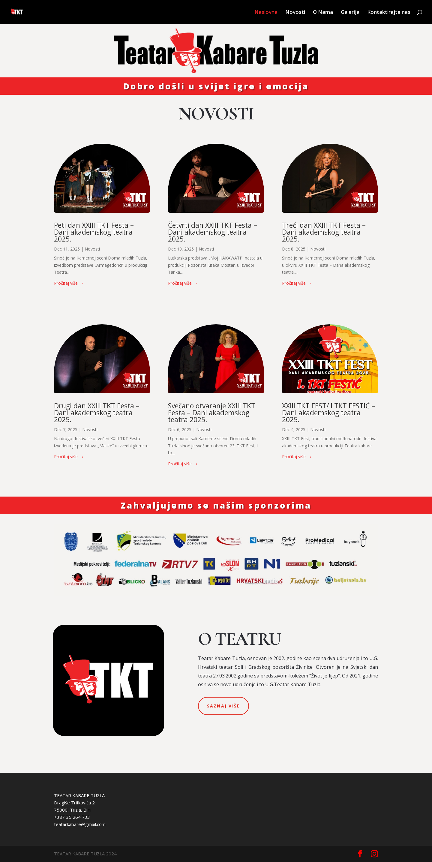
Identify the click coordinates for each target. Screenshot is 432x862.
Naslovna (266, 12)
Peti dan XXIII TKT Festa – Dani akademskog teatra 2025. (94, 232)
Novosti (295, 12)
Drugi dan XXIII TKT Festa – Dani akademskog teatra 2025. (97, 412)
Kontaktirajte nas (388, 12)
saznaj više (223, 706)
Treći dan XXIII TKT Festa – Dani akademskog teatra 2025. (324, 232)
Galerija (350, 12)
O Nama (323, 12)
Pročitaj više (66, 283)
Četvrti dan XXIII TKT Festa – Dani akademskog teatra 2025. (212, 232)
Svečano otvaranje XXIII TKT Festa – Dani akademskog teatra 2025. (211, 412)
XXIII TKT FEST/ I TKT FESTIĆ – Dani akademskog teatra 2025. (328, 412)
